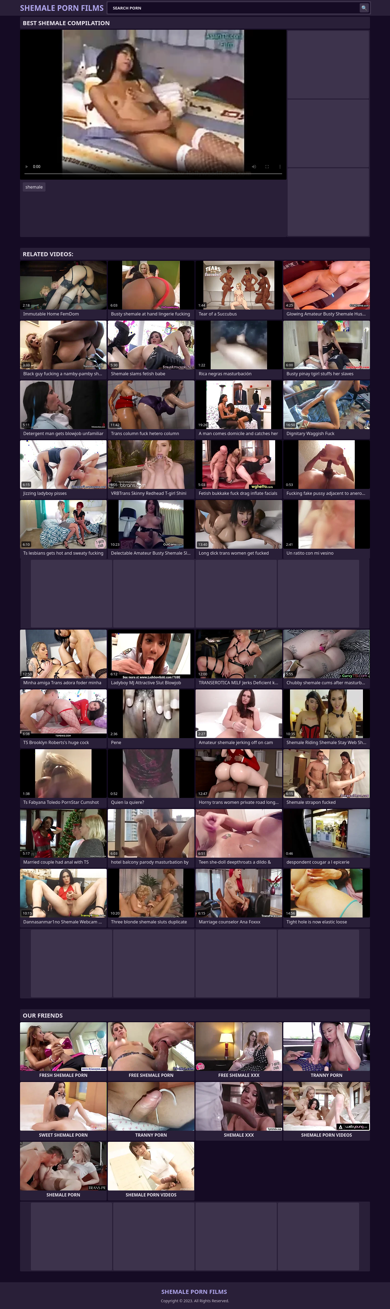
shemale (34, 187)
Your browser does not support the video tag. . (153, 105)
